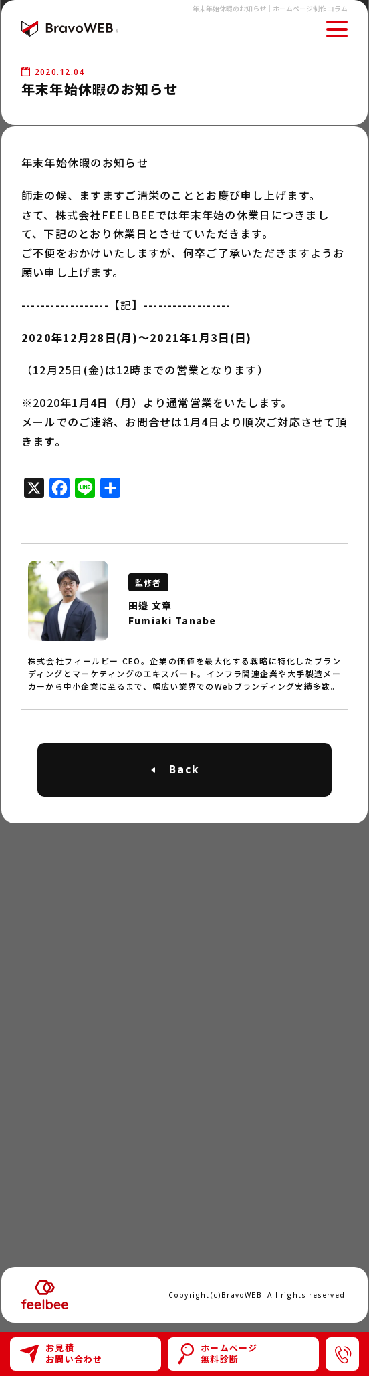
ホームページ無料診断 (218, 1353)
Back (184, 769)
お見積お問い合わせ (61, 1353)
